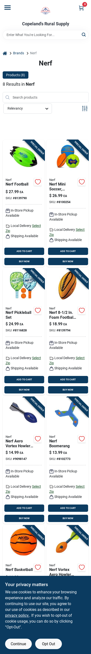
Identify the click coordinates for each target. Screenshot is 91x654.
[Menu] (7, 7)
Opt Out (48, 644)
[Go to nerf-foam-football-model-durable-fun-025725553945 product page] (67, 332)
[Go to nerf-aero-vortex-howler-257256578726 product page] (24, 460)
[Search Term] (46, 35)
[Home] (5, 53)
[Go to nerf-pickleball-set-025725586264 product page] (24, 332)
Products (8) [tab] (15, 75)
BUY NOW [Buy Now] (24, 261)
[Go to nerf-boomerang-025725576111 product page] (67, 460)
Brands (18, 53)
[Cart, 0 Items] (81, 7)
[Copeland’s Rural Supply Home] (45, 10)
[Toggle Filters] (85, 108)
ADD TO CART (24, 251)
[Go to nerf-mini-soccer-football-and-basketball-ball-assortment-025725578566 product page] (67, 203)
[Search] (84, 34)
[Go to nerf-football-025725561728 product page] (24, 203)
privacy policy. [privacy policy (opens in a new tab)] (17, 615)
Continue (18, 644)
